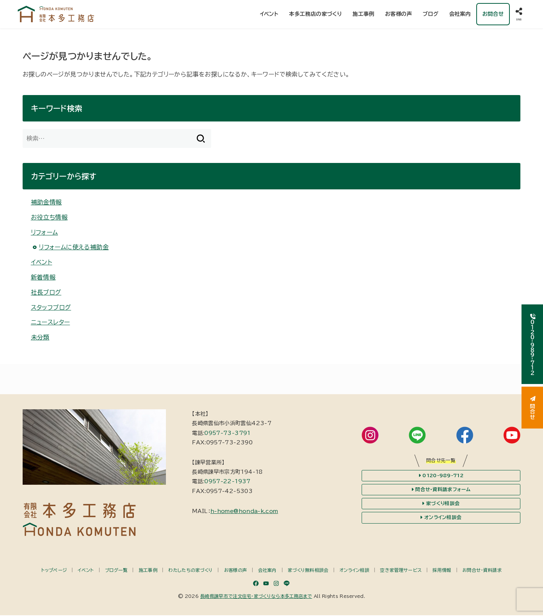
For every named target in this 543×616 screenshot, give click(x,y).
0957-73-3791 (227, 433)
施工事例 (363, 14)
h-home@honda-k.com (244, 512)
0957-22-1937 (227, 482)
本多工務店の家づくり (315, 14)
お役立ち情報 (49, 218)
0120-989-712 (440, 476)
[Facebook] (256, 584)
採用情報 (442, 570)
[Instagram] (276, 584)
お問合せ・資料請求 (482, 570)
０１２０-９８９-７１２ (532, 344)
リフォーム (44, 233)
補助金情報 (46, 203)
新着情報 (43, 278)
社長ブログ (46, 293)
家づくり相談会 (441, 504)
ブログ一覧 (116, 570)
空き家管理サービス (401, 570)
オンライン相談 (354, 570)
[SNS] (519, 14)
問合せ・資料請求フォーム (441, 490)
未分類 (40, 338)
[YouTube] (266, 584)
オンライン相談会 (441, 518)
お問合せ (493, 14)
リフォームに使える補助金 (74, 248)
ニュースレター (50, 323)
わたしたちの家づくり (190, 570)
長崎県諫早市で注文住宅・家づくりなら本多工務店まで (256, 596)
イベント (268, 14)
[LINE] (287, 584)
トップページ (54, 570)
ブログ (431, 14)
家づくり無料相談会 (308, 570)
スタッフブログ (51, 308)
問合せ (532, 408)
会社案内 (460, 14)
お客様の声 (398, 14)
